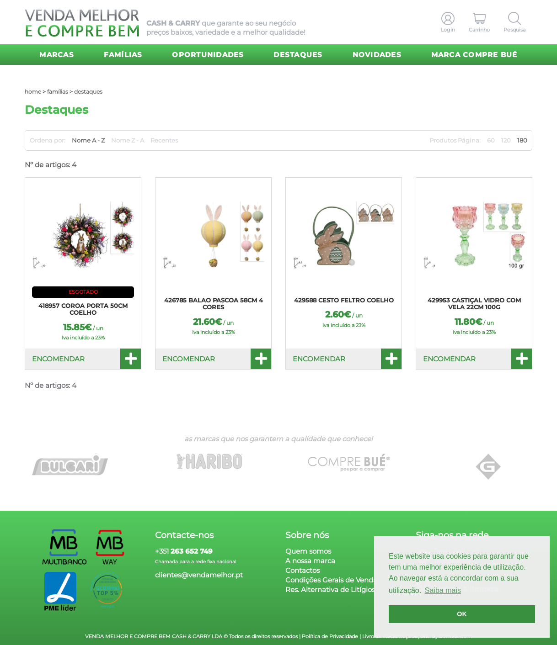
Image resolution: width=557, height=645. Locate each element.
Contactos (302, 570)
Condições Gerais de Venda (331, 580)
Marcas (56, 54)
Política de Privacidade (330, 636)
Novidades (377, 54)
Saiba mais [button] (443, 590)
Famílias (123, 54)
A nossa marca (310, 560)
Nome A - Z (88, 140)
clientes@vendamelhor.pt (199, 575)
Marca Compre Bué (474, 54)
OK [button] (462, 614)
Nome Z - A (127, 140)
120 (506, 140)
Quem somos (308, 551)
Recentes (164, 140)
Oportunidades (208, 54)
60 (491, 140)
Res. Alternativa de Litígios (330, 589)
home (33, 91)
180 (522, 140)
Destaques (297, 54)
